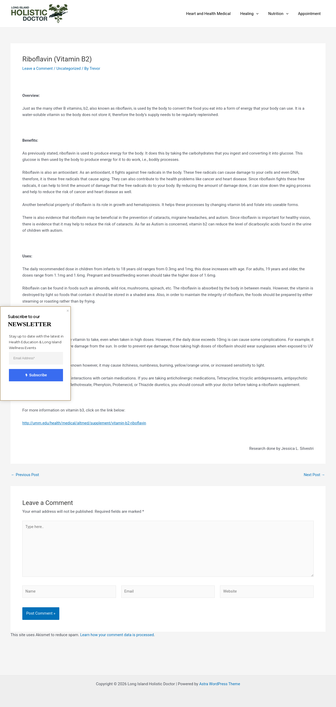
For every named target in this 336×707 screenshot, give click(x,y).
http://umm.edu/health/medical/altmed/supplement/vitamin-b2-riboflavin (86, 423)
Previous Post (25, 475)
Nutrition (281, 13)
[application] (260, 13)
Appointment (310, 13)
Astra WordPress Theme (219, 684)
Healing (254, 13)
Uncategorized (70, 68)
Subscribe (33, 375)
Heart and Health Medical (214, 13)
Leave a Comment (38, 68)
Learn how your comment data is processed (118, 637)
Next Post (314, 475)
